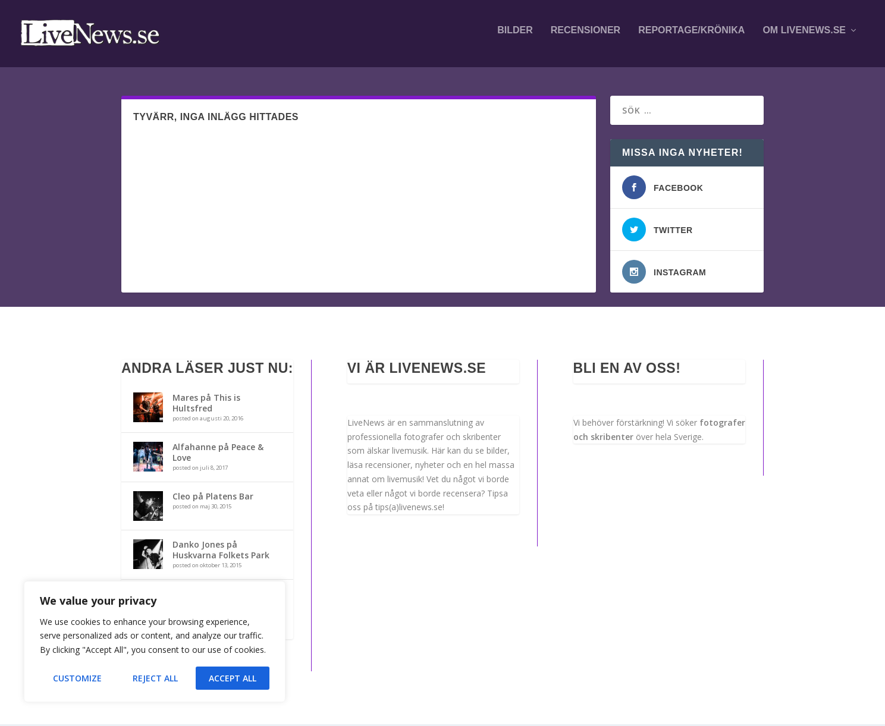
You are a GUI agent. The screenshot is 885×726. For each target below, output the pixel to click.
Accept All (232, 678)
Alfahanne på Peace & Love (217, 454)
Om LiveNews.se (804, 37)
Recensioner (585, 37)
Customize (77, 678)
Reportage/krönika (691, 37)
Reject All (155, 678)
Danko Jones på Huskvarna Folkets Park (220, 551)
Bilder (515, 37)
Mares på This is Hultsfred (206, 405)
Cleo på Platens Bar (212, 498)
